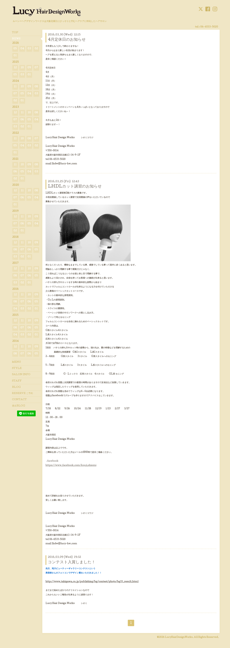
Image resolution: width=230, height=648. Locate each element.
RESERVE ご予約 (22, 393)
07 (36, 67)
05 (15, 48)
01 (15, 55)
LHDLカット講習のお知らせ (75, 186)
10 (22, 67)
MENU (16, 362)
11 (15, 86)
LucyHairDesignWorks (179, 637)
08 (36, 86)
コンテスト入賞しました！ (71, 562)
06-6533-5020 (209, 27)
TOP (15, 32)
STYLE (17, 368)
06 (22, 119)
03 (29, 48)
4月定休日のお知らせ (67, 40)
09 (29, 67)
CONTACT (19, 399)
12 (15, 67)
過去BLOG (18, 406)
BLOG (16, 387)
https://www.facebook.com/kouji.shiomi (71, 465)
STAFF (17, 381)
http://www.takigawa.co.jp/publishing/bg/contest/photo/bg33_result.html (92, 582)
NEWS (16, 39)
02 (36, 48)
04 (22, 48)
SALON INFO (21, 374)
